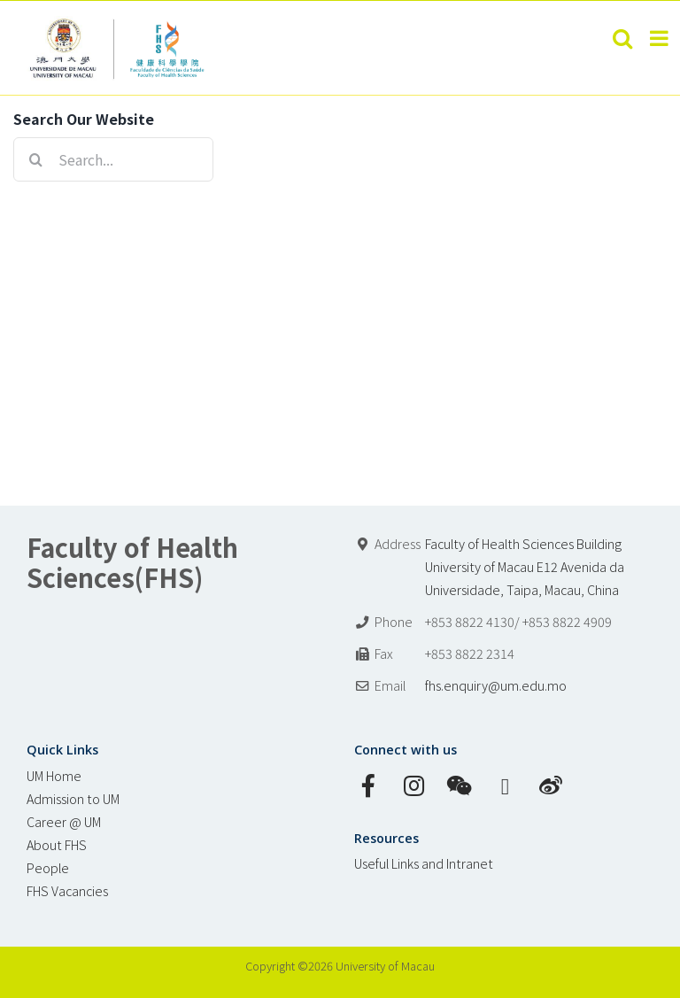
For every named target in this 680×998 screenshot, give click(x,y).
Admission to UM (73, 798)
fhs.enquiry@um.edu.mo (496, 685)
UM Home (54, 775)
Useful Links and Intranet (423, 863)
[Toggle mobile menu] (660, 38)
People (48, 867)
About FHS (57, 844)
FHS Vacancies (67, 890)
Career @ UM (64, 821)
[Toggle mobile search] (622, 38)
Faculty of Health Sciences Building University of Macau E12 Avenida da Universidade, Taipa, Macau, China (524, 566)
